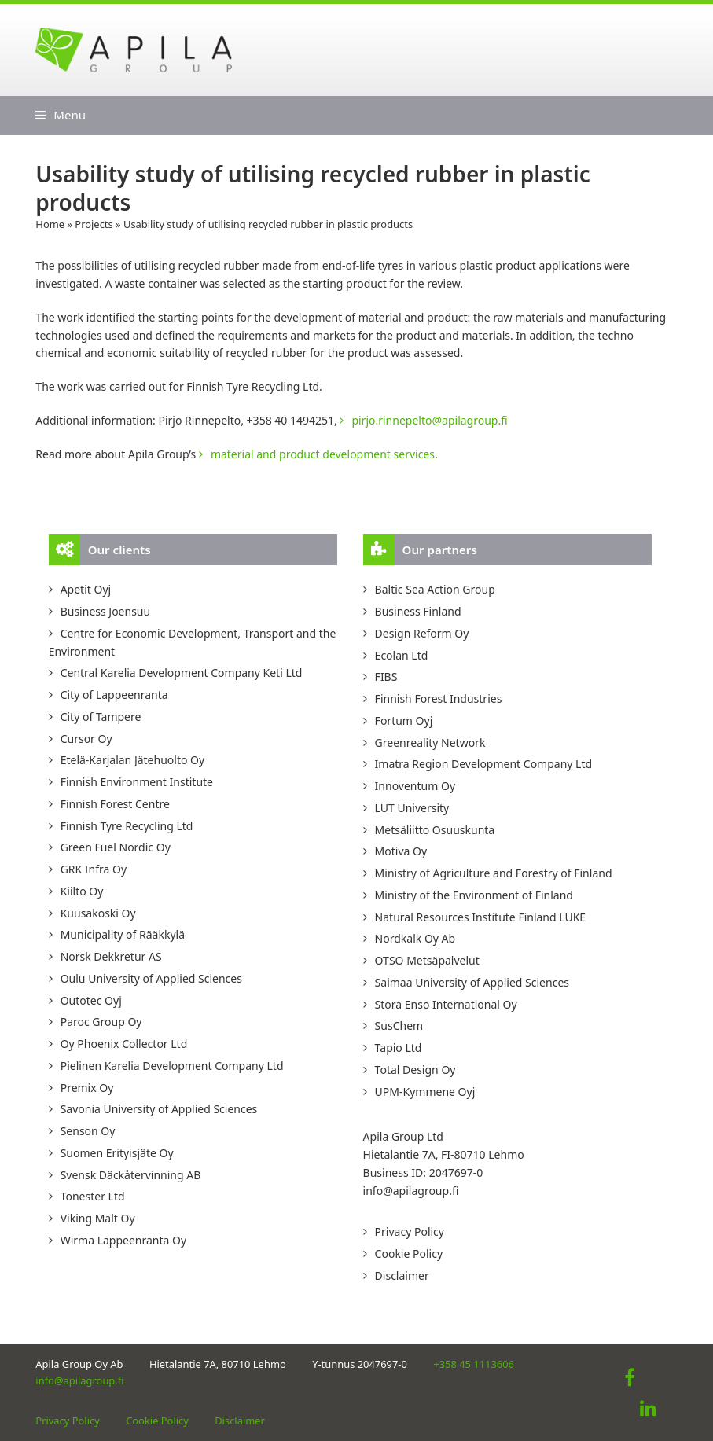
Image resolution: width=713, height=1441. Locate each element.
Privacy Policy (409, 1231)
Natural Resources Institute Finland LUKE (480, 917)
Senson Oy (88, 1130)
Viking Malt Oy (98, 1218)
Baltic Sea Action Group (435, 589)
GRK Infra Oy (94, 869)
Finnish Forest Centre (115, 803)
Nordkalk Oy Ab (415, 938)
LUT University (412, 807)
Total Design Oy (415, 1069)
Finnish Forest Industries (438, 698)
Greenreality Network (430, 742)
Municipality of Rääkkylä (123, 934)
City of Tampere (101, 716)
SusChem (399, 1025)
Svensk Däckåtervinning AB (131, 1174)
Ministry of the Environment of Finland (474, 895)
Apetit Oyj (86, 589)
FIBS (386, 676)
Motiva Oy (401, 851)
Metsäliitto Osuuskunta (435, 829)
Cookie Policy (409, 1253)
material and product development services (323, 454)
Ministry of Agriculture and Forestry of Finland (493, 873)
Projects (93, 224)
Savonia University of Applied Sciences (159, 1108)
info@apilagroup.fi (411, 1190)
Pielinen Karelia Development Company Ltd (172, 1065)
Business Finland (418, 611)
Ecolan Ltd (401, 655)
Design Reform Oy (422, 633)
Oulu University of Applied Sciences (151, 978)
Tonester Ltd (93, 1196)
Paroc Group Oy (101, 1021)
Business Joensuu (106, 611)
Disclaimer (402, 1275)
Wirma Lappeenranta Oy (123, 1240)
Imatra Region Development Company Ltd (484, 763)
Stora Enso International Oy (446, 1004)
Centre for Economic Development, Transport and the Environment (192, 642)
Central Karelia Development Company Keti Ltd (182, 672)
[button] (60, 115)
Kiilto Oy (82, 891)
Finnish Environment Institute (137, 781)
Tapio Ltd (398, 1047)
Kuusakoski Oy (98, 913)
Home (49, 224)
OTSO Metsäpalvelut (427, 960)
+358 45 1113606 (473, 1364)
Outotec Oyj (91, 1000)
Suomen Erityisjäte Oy (117, 1152)
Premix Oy (87, 1087)
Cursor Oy (86, 738)
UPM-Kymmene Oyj (425, 1091)
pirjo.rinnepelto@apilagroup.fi (429, 420)
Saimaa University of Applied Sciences (472, 982)
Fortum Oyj (404, 720)
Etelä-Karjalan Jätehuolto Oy (132, 759)
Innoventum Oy (415, 785)
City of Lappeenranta (114, 694)
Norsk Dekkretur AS (111, 956)
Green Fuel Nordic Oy (116, 847)
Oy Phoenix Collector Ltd (124, 1043)
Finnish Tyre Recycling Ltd (127, 825)
